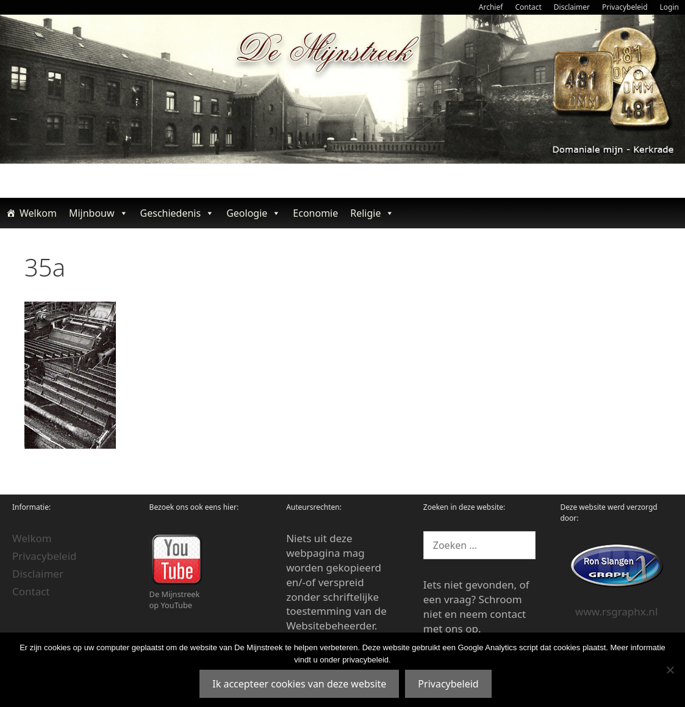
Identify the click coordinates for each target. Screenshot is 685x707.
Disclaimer (572, 7)
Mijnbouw (98, 213)
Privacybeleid (625, 7)
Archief (491, 7)
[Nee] (670, 670)
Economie (315, 213)
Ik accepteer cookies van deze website (299, 684)
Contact (528, 7)
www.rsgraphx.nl (616, 611)
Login (669, 7)
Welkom (38, 213)
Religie (372, 213)
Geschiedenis (177, 213)
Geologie (253, 213)
